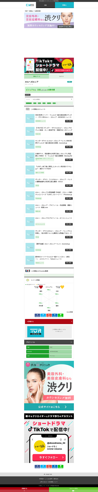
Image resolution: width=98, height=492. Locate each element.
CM (45, 5)
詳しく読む (69, 120)
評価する (24, 490)
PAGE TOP (49, 474)
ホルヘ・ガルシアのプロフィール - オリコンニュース (53, 218)
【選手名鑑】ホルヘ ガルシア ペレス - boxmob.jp (52, 244)
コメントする (73, 490)
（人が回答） (33, 99)
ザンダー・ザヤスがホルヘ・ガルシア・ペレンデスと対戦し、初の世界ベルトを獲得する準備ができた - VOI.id (53, 233)
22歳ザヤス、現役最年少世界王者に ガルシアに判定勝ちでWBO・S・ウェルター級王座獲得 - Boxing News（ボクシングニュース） (53, 156)
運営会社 (56, 478)
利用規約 (41, 478)
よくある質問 (48, 478)
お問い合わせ (43, 482)
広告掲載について (53, 482)
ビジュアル (30, 90)
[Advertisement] (49, 43)
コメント (61, 76)
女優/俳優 (51, 90)
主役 (39, 90)
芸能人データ (36, 76)
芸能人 (64, 5)
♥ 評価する (30, 321)
